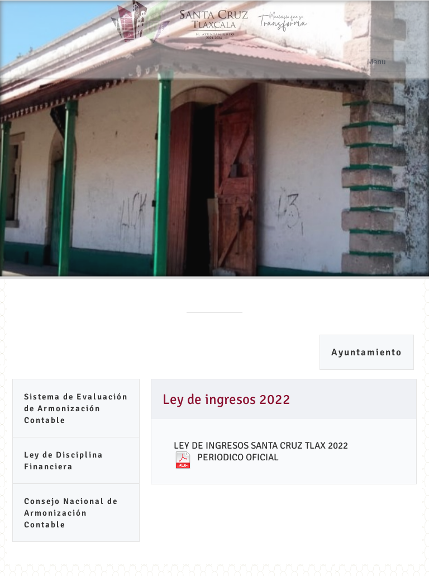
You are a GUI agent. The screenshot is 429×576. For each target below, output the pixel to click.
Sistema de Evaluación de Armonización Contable (76, 408)
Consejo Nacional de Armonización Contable (71, 513)
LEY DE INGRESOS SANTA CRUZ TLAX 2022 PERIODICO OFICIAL (261, 451)
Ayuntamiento (366, 352)
